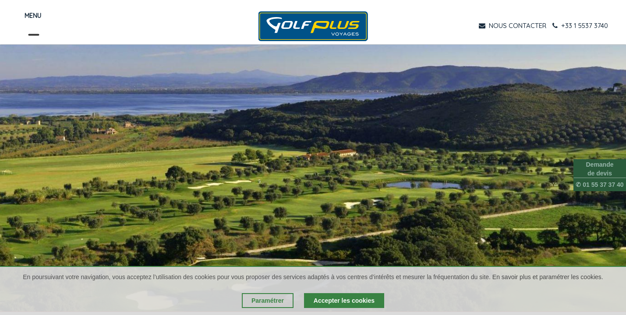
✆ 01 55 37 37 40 (599, 184)
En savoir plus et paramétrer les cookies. (547, 276)
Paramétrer (267, 300)
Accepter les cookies (344, 300)
